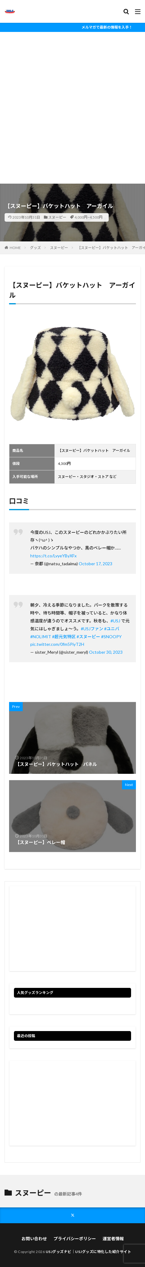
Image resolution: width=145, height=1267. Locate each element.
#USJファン (92, 628)
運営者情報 (113, 1238)
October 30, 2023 (106, 652)
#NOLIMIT (40, 636)
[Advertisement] (72, 108)
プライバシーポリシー (75, 1238)
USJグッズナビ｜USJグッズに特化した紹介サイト (88, 1251)
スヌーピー (57, 217)
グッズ (35, 247)
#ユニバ (111, 628)
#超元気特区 (64, 636)
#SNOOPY (111, 636)
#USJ (115, 620)
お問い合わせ (34, 1238)
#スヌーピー (88, 636)
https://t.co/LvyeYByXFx (53, 555)
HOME (15, 247)
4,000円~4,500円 (88, 217)
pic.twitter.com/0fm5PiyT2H (57, 644)
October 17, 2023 (95, 563)
